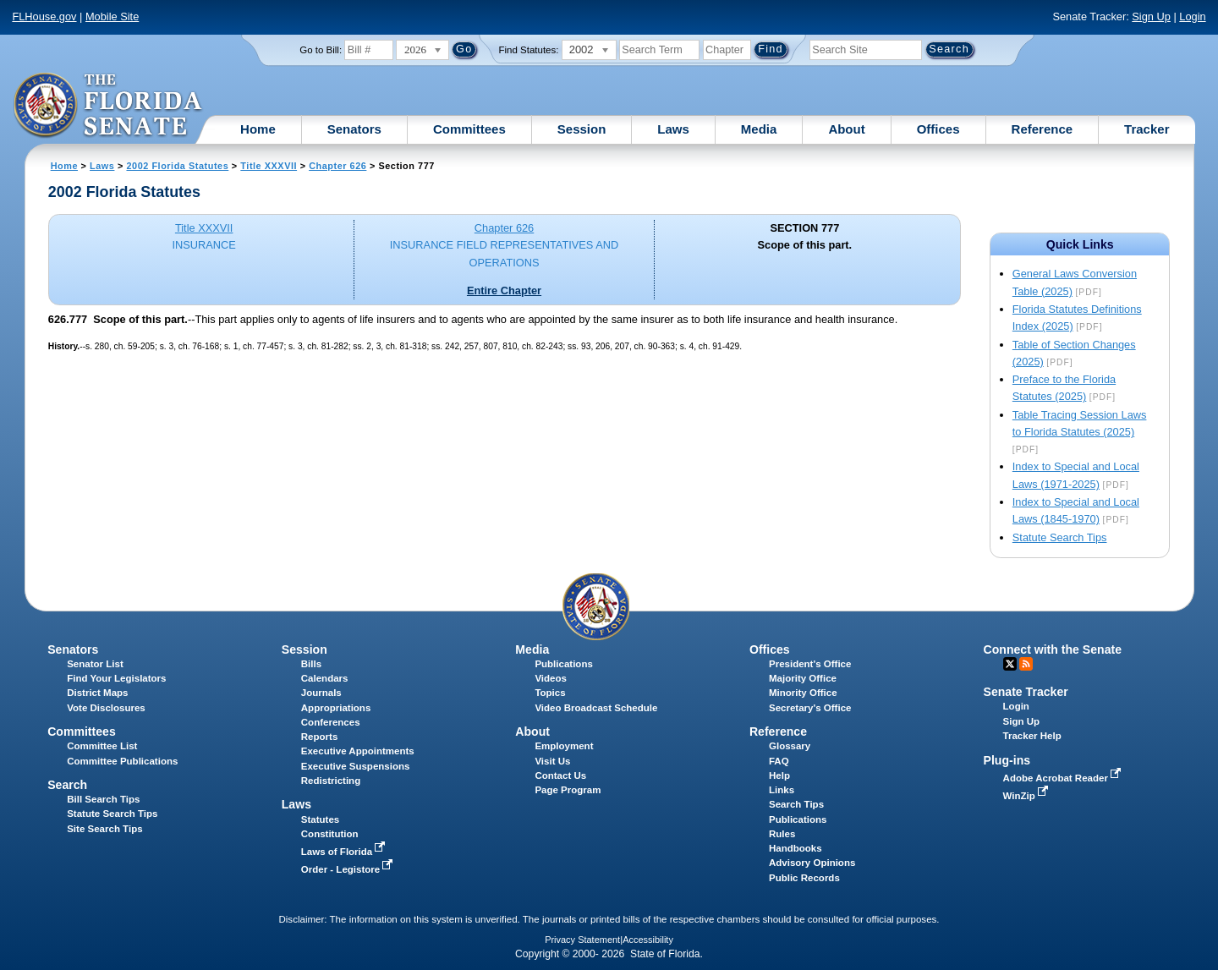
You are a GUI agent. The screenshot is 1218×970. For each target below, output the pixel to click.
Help (779, 775)
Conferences (330, 722)
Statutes (320, 819)
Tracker (1146, 129)
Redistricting (330, 780)
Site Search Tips (104, 829)
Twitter (1010, 664)
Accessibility (648, 939)
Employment (564, 746)
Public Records (804, 878)
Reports (319, 737)
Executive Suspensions (355, 766)
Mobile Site (112, 16)
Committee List (102, 746)
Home (258, 129)
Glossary (789, 746)
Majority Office (803, 678)
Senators (354, 129)
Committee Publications (122, 761)
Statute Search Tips (1059, 537)
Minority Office (803, 693)
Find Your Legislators (116, 678)
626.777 (67, 319)
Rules (782, 834)
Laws (673, 129)
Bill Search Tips (103, 799)
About (846, 129)
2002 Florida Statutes (177, 166)
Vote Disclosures (106, 708)
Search (67, 785)
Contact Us (560, 775)
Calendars (324, 678)
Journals (321, 693)
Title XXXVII (268, 166)
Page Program (568, 790)
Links (781, 790)
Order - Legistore (349, 869)
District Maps (97, 693)
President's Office (810, 664)
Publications (563, 664)
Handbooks (795, 848)
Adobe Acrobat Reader (1064, 778)
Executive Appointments (357, 751)
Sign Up (1151, 16)
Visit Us (552, 761)
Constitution (330, 834)
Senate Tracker (1026, 692)
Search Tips (796, 804)
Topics (550, 693)
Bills (311, 664)
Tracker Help (1032, 736)
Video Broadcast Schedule (596, 708)
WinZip (1027, 796)
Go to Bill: (320, 50)
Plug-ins (1007, 760)
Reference (1042, 129)
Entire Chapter (504, 290)
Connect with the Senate (1053, 649)
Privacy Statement (582, 939)
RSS (1026, 664)
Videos (551, 678)
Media (759, 129)
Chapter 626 (337, 166)
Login (1192, 16)
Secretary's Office (810, 708)
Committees (469, 129)
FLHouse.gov (44, 16)
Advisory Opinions (812, 863)
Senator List (95, 664)
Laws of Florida (345, 852)
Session (581, 129)
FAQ (779, 761)
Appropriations (336, 708)
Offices (938, 129)
